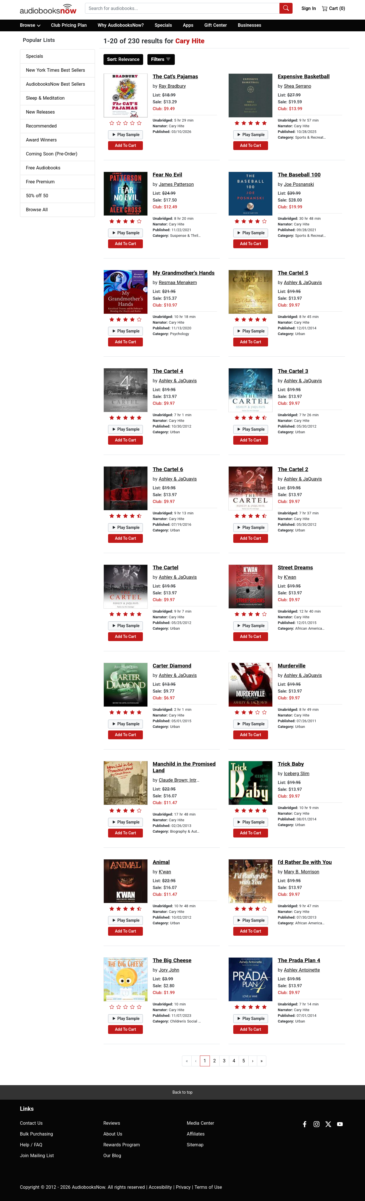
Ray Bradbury (172, 86)
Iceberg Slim (296, 773)
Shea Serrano (297, 86)
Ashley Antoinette (302, 970)
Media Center (200, 1123)
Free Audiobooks (43, 168)
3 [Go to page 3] (224, 1061)
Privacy (183, 1187)
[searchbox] (182, 8)
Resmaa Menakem (178, 282)
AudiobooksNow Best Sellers (55, 84)
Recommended (41, 126)
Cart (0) (333, 8)
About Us (113, 1134)
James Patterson (176, 184)
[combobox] (189, 8)
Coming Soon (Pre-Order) (51, 154)
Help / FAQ (31, 1144)
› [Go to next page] (253, 1061)
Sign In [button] (308, 8)
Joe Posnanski (299, 184)
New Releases (40, 112)
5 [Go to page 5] (243, 1061)
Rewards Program (122, 1144)
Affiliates (196, 1134)
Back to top (182, 1092)
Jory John (169, 970)
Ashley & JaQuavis (303, 282)
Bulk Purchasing (36, 1134)
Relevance (123, 59)
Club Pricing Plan (69, 25)
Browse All (37, 209)
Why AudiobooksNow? (121, 25)
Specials (163, 25)
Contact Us (31, 1123)
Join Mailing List (37, 1155)
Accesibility (160, 1187)
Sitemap (195, 1144)
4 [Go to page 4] (234, 1061)
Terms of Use (208, 1187)
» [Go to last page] (262, 1061)
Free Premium (40, 181)
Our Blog (112, 1155)
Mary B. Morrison (301, 871)
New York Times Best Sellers (55, 70)
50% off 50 (37, 195)
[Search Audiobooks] (286, 8)
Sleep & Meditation (45, 98)
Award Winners (41, 140)
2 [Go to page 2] (214, 1061)
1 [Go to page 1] (205, 1061)
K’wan (290, 577)
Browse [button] (30, 25)
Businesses (249, 25)
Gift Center (215, 25)
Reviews (112, 1123)
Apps (188, 25)
